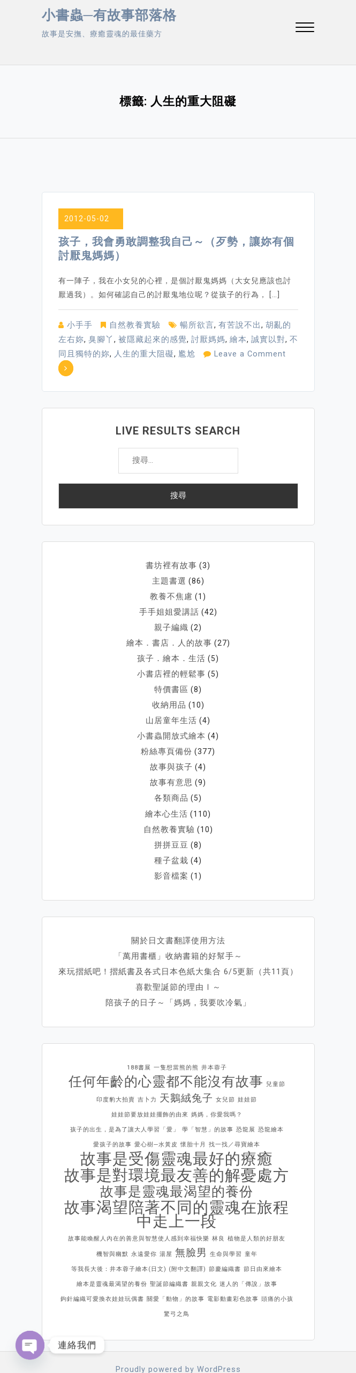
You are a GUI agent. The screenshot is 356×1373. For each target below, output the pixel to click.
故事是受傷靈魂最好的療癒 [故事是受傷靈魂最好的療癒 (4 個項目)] (176, 1128)
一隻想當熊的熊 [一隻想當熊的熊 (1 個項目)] (176, 1037)
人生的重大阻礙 (115, 352)
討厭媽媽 (184, 338)
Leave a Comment (217, 352)
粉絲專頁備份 (166, 729)
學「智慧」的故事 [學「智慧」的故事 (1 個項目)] (207, 1099)
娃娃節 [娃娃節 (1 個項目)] (247, 1069)
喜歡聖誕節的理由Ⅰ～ (178, 957)
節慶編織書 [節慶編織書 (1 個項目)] (225, 1238)
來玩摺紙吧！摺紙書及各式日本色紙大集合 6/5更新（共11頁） (178, 942)
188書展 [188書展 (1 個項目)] (139, 1037)
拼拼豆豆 (171, 819)
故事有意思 (172, 759)
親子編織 (171, 609)
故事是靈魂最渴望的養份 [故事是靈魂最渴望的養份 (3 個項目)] (176, 1161)
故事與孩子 (172, 744)
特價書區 (171, 669)
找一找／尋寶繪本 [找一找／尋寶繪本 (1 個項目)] (234, 1114)
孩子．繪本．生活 (171, 639)
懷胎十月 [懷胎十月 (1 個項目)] (193, 1114)
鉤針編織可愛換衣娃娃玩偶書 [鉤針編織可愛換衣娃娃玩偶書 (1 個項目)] (102, 1268)
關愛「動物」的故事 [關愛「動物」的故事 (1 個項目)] (175, 1268)
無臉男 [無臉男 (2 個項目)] (191, 1222)
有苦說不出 (231, 324)
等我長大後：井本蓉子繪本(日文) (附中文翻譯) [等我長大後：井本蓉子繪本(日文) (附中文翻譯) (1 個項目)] (138, 1238)
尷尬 (155, 352)
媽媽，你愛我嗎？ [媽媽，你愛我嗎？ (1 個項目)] (217, 1084)
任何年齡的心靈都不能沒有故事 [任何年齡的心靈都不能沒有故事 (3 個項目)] (166, 1051)
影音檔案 (171, 848)
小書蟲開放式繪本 (171, 714)
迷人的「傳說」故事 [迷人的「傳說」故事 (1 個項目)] (248, 1253)
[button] (305, 28)
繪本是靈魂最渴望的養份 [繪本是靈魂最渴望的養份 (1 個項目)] (112, 1253)
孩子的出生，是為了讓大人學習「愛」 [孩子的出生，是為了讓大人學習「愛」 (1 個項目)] (124, 1099)
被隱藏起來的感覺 (131, 338)
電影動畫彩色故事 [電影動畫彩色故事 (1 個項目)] (233, 1268)
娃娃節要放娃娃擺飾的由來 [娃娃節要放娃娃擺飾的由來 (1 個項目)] (149, 1084)
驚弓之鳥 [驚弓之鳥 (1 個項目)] (177, 1283)
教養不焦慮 (172, 579)
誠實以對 (240, 338)
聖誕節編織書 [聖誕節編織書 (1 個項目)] (169, 1253)
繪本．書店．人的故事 (169, 624)
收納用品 (169, 684)
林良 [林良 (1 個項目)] (218, 1208)
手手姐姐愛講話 (169, 594)
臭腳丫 (83, 338)
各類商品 (171, 774)
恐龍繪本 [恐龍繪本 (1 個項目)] (271, 1099)
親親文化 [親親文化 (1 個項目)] (204, 1253)
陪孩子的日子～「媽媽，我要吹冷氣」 (178, 972)
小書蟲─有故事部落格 (109, 15)
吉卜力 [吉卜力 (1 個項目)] (147, 1069)
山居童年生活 (171, 699)
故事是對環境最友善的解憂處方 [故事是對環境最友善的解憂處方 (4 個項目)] (176, 1145)
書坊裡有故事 (171, 549)
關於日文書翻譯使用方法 (178, 913)
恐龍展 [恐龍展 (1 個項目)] (245, 1099)
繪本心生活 (167, 789)
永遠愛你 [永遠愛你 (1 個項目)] (144, 1223)
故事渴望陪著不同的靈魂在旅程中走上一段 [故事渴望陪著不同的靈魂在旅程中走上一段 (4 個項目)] (176, 1184)
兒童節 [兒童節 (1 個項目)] (275, 1053)
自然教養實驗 (132, 324)
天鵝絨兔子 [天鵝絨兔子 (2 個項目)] (186, 1067)
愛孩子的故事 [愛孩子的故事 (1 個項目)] (112, 1114)
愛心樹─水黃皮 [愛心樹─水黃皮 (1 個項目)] (156, 1114)
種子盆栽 (171, 833)
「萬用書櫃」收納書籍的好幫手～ (178, 928)
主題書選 (169, 564)
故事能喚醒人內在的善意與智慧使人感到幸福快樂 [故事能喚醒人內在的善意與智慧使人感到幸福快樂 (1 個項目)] (138, 1208)
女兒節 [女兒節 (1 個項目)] (225, 1069)
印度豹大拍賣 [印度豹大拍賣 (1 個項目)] (115, 1069)
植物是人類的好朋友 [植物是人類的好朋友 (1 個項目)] (256, 1208)
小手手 (79, 324)
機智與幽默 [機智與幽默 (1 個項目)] (112, 1223)
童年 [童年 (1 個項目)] (251, 1223)
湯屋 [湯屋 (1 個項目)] (166, 1223)
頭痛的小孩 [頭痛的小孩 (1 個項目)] (277, 1268)
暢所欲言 (191, 324)
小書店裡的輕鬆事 (171, 654)
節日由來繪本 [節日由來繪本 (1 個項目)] (263, 1238)
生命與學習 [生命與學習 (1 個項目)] (226, 1223)
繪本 (212, 338)
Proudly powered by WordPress (178, 1339)
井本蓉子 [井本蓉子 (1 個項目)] (214, 1037)
